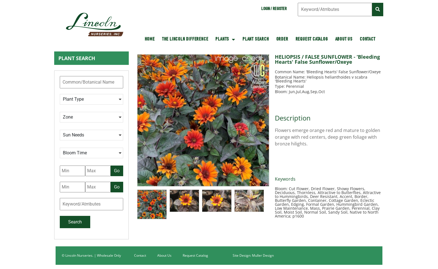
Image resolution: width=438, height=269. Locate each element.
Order (282, 39)
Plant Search (255, 39)
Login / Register (274, 9)
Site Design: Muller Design (253, 255)
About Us (344, 39)
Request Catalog (312, 39)
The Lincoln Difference (185, 39)
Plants (225, 39)
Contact (367, 39)
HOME (150, 39)
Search (75, 222)
